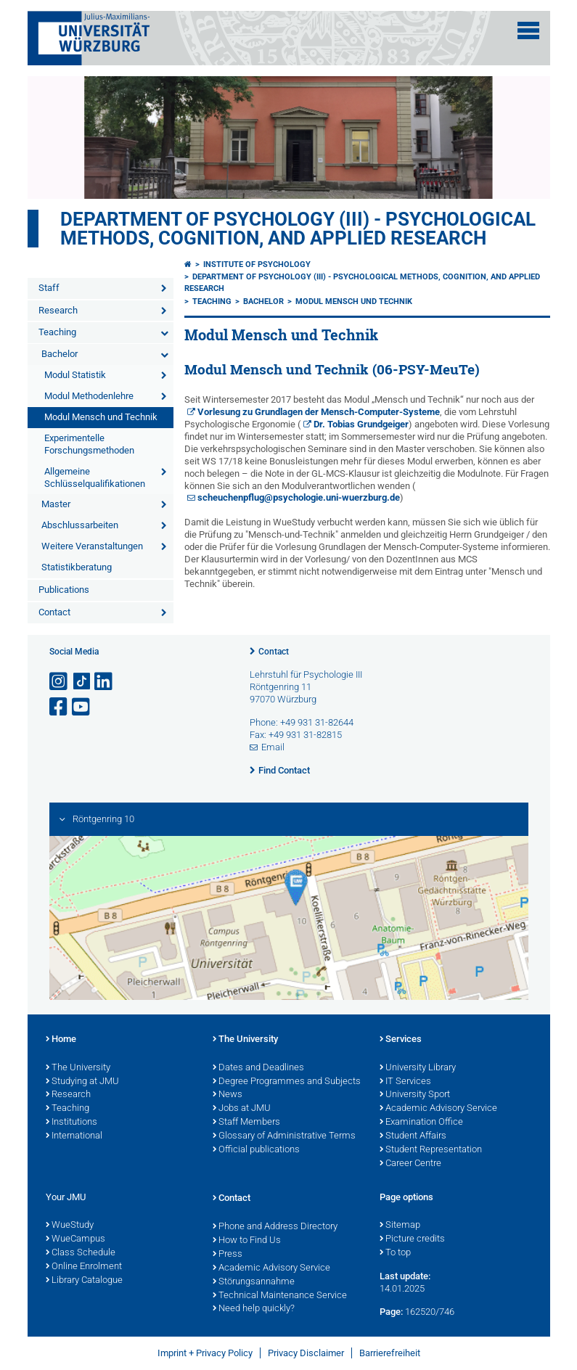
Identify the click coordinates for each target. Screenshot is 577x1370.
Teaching (57, 332)
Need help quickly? (254, 1309)
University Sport (415, 1095)
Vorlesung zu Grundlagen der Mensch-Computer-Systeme (318, 411)
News (227, 1095)
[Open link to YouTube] (82, 707)
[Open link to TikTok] (82, 681)
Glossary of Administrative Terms (284, 1136)
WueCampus (75, 1239)
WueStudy (70, 1225)
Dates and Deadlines (258, 1068)
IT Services (405, 1081)
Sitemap (400, 1225)
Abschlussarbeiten (79, 525)
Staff (49, 287)
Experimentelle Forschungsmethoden (89, 444)
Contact (54, 612)
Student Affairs (413, 1136)
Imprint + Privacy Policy (205, 1353)
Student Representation (431, 1150)
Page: (391, 1311)
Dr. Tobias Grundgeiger (361, 424)
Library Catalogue (84, 1280)
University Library (418, 1068)
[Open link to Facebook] (59, 707)
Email (273, 747)
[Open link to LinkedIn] (104, 681)
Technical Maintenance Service (280, 1296)
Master (55, 504)
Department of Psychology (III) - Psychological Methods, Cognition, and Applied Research (298, 228)
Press (227, 1254)
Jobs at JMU (242, 1108)
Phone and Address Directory (275, 1227)
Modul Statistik (75, 374)
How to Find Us (247, 1240)
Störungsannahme (254, 1282)
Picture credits (412, 1239)
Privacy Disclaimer (306, 1353)
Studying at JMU (82, 1081)
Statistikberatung (76, 567)
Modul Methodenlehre (89, 395)
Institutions (71, 1122)
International (74, 1136)
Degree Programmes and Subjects (287, 1081)
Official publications (256, 1150)
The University (78, 1068)
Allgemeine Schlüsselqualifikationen (94, 477)
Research (58, 310)
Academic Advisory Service (438, 1108)
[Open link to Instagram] (59, 681)
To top (395, 1253)
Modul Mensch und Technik (100, 416)
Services (401, 1039)
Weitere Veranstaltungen (92, 546)
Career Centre (410, 1163)
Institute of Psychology (257, 264)
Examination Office (421, 1122)
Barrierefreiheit (389, 1353)
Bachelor (59, 353)
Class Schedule (80, 1253)
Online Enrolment (84, 1266)
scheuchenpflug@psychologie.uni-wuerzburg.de (298, 497)
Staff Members (246, 1122)
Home (61, 1039)
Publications (63, 589)
